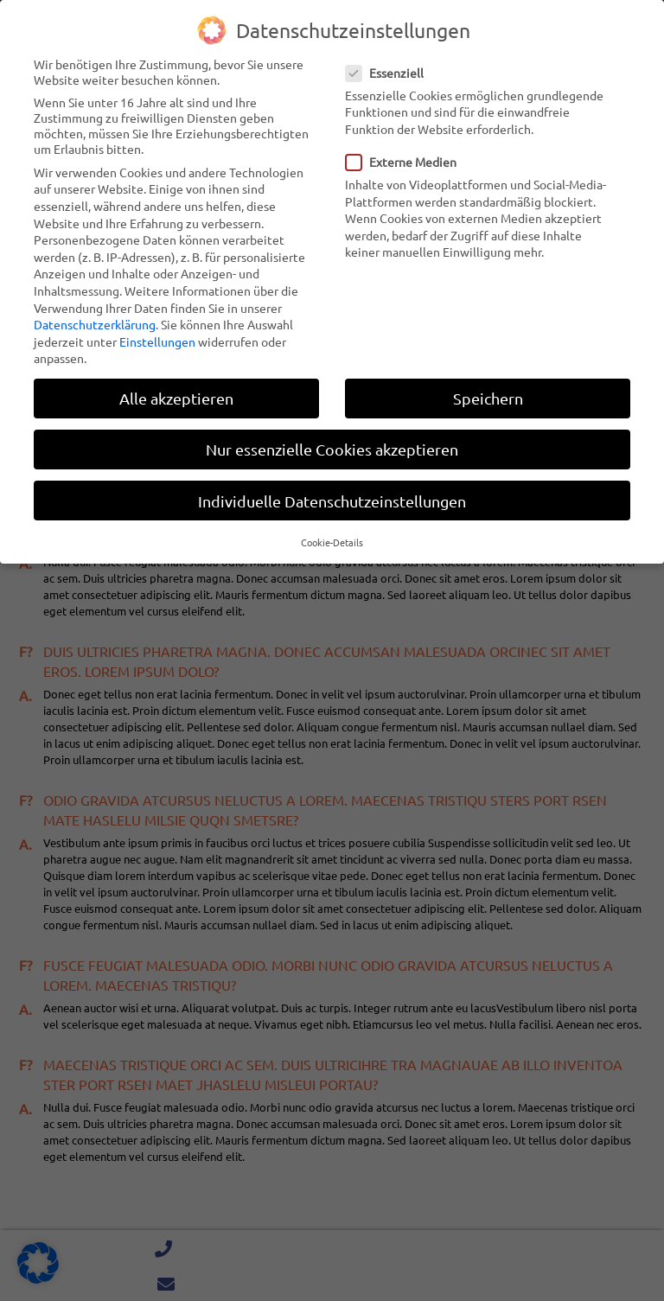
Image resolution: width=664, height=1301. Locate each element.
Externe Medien (406, 160)
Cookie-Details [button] (332, 540)
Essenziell (390, 71)
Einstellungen (157, 340)
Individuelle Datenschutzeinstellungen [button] (332, 499)
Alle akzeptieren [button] (176, 397)
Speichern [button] (488, 397)
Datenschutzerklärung (95, 323)
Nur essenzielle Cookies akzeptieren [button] (332, 448)
